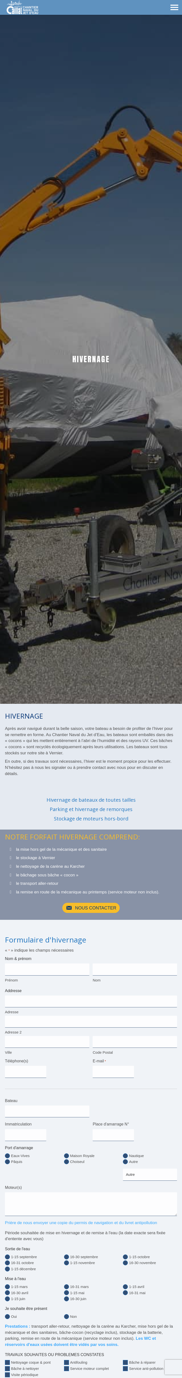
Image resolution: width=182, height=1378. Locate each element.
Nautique (136, 1152)
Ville (8, 1051)
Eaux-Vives (20, 1152)
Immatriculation (18, 1121)
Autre (133, 1158)
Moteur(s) (13, 1183)
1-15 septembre (24, 1253)
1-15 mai (77, 1289)
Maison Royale (82, 1152)
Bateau (11, 1098)
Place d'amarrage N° (111, 1121)
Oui (14, 1312)
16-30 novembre (142, 1259)
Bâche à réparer (142, 1359)
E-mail (99, 1059)
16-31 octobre (22, 1259)
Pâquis (16, 1158)
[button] (91, 908)
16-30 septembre (84, 1253)
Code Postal (103, 1051)
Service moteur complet (89, 1364)
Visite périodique (24, 1371)
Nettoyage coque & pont (31, 1359)
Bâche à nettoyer (25, 1364)
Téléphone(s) (16, 1059)
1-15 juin (18, 1295)
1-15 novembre (82, 1259)
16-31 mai (137, 1289)
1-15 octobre (139, 1253)
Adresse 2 (13, 1031)
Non (73, 1312)
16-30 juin (78, 1295)
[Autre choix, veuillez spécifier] (150, 1171)
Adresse (11, 1011)
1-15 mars (19, 1283)
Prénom (11, 980)
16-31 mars (79, 1283)
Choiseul (77, 1158)
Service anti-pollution (146, 1364)
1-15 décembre (23, 1265)
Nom (96, 980)
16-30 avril (19, 1289)
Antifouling (78, 1359)
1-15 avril (136, 1283)
